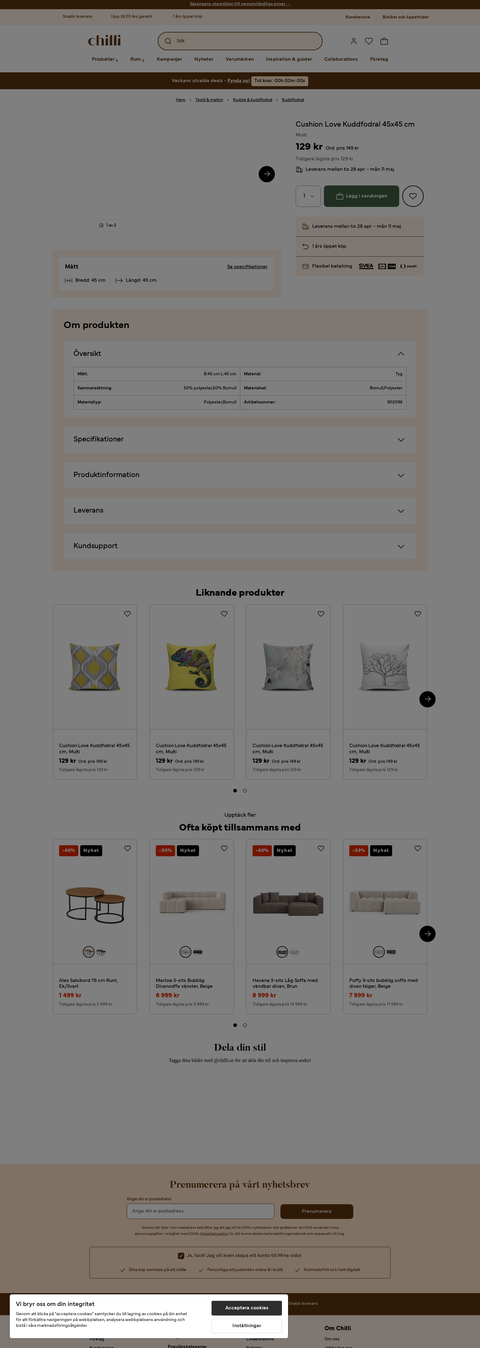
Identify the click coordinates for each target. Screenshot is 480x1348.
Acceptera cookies (247, 1308)
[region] (149, 1316)
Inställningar (246, 1326)
